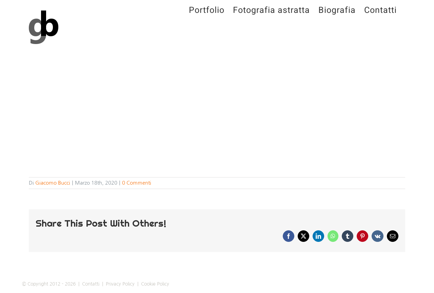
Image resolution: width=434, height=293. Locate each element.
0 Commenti (136, 182)
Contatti (90, 283)
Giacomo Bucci (52, 182)
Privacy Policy (120, 283)
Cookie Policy (155, 283)
